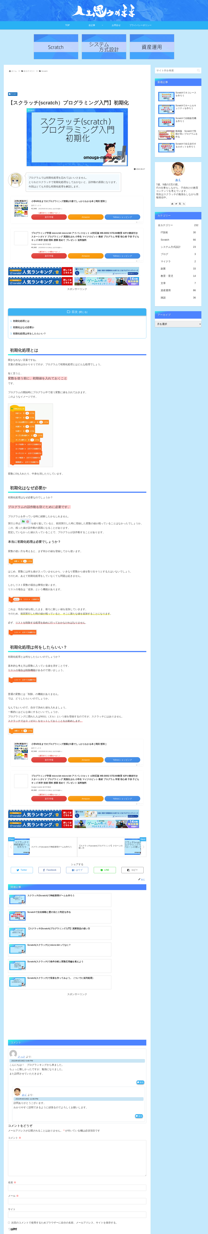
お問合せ (175, 1225)
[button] (198, 70)
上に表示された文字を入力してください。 (31, 1193)
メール (13, 1151)
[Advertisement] (77, 81)
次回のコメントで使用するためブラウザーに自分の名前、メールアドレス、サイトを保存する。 (64, 1178)
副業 (178, 268)
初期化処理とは (22, 321)
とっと (21, 1012)
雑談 (178, 297)
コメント (14, 1093)
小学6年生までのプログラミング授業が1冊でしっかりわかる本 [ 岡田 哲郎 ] (68, 201)
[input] (178, 71)
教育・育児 (178, 276)
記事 (167, 1225)
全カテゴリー (178, 225)
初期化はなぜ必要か (24, 327)
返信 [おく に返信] (139, 1072)
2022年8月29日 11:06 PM (26, 1054)
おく (24, 1050)
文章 (178, 283)
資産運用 (178, 290)
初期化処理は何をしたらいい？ (30, 334)
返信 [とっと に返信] (140, 1038)
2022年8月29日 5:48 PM (22, 1016)
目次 (75, 312)
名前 (12, 1138)
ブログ (178, 254)
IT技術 (178, 232)
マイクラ (178, 261)
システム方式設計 (178, 247)
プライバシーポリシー (192, 1225)
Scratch (13, 94)
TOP (160, 1225)
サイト (11, 1165)
